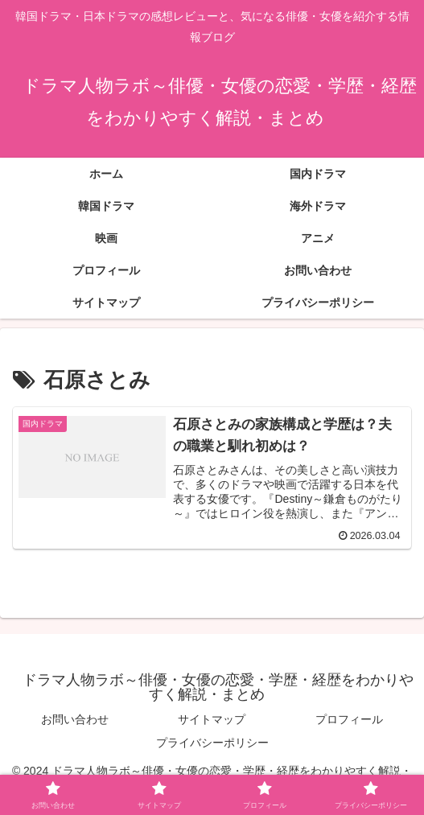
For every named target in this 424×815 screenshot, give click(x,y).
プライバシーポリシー (212, 742)
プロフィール (349, 719)
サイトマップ (211, 719)
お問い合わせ (75, 719)
